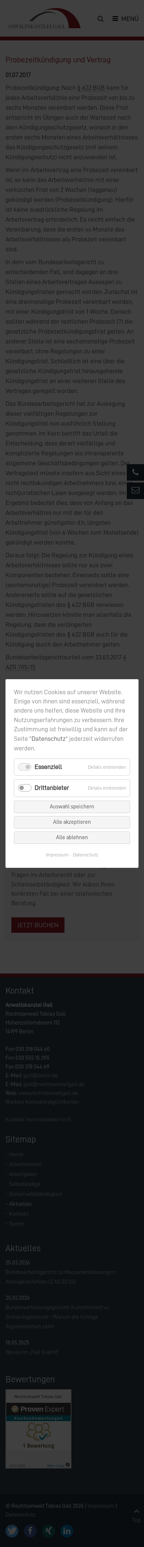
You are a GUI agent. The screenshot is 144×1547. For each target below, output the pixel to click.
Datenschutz (49, 738)
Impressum (57, 854)
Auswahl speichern (72, 806)
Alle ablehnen (72, 837)
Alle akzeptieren (72, 822)
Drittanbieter (51, 788)
